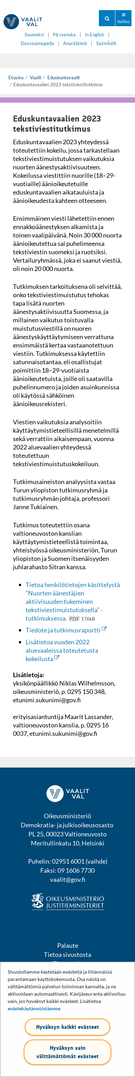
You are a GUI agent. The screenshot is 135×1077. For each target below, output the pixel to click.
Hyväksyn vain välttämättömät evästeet (67, 1052)
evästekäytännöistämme (34, 1008)
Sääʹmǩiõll (106, 43)
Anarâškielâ (75, 43)
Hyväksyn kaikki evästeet (67, 1027)
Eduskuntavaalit (63, 77)
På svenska (64, 34)
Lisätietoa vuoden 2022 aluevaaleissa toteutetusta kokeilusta (62, 650)
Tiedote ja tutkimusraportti (66, 630)
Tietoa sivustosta (67, 954)
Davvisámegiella (37, 43)
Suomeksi (34, 34)
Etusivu (15, 77)
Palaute (67, 945)
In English (94, 34)
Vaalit (35, 77)
